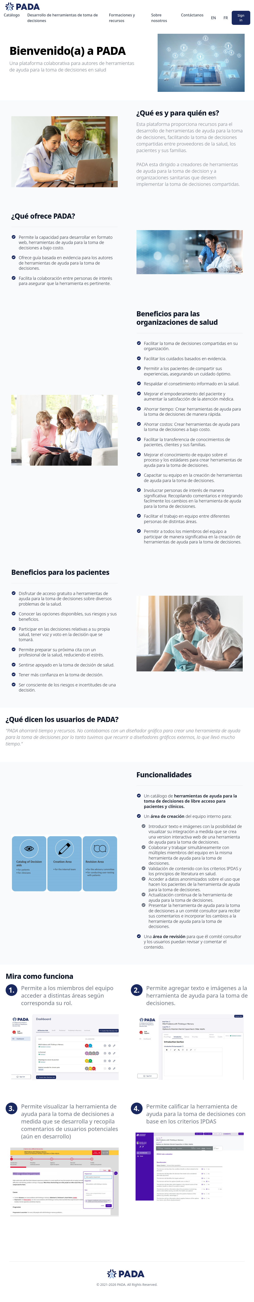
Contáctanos (192, 15)
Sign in (241, 17)
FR (226, 17)
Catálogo (12, 15)
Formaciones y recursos (122, 17)
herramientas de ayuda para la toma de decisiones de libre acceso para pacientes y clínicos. (190, 801)
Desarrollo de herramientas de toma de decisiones (62, 17)
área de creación (167, 816)
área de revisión (169, 936)
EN (213, 17)
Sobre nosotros (159, 17)
